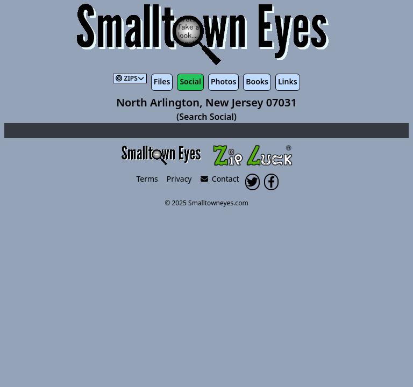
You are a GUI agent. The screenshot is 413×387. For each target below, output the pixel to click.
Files (162, 81)
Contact (220, 179)
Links (287, 81)
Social (190, 81)
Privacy (179, 179)
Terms (147, 179)
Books (257, 81)
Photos (223, 81)
